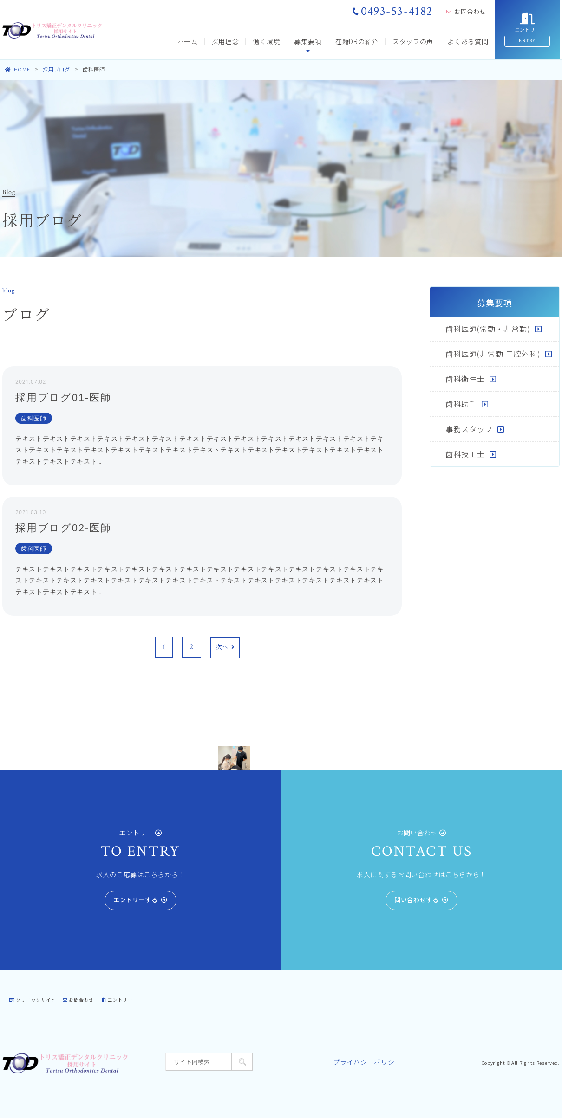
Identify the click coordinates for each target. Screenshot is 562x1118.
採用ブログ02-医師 (63, 528)
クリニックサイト (32, 999)
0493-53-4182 (392, 11)
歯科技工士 (465, 453)
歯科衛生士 (465, 378)
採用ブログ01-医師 (63, 397)
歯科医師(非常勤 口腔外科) (493, 353)
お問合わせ (466, 11)
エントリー (117, 999)
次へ (225, 647)
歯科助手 (461, 403)
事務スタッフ (469, 428)
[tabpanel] (234, 758)
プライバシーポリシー (367, 1061)
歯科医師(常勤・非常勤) (487, 328)
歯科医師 (33, 418)
